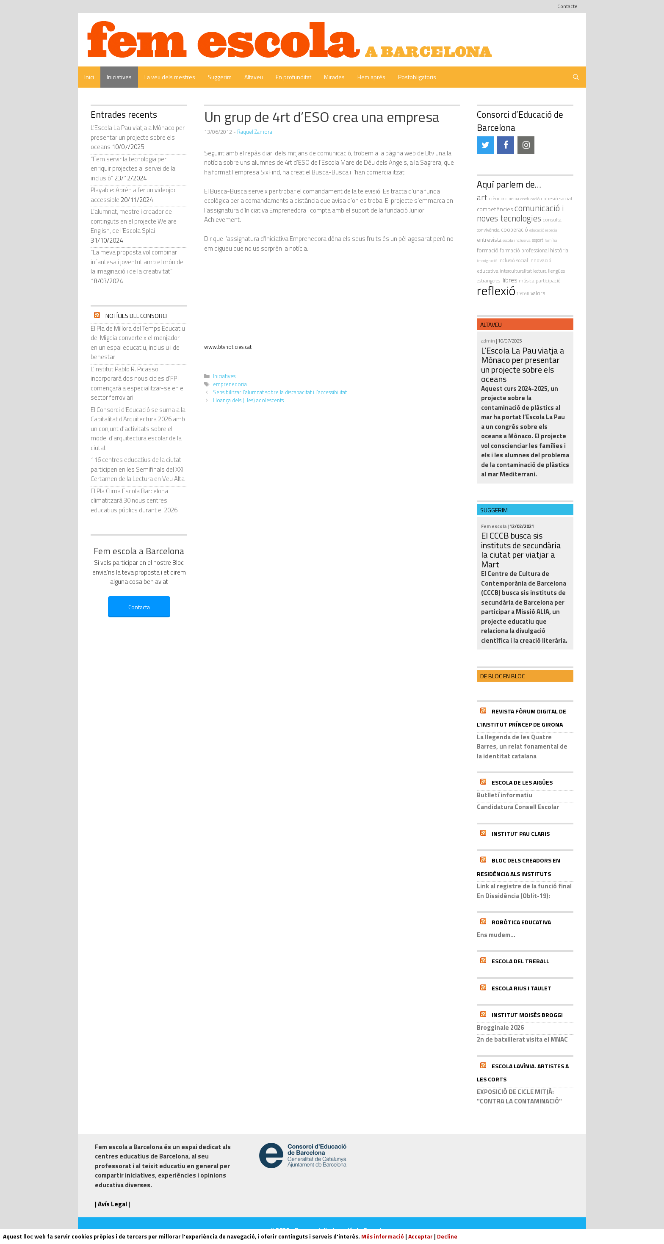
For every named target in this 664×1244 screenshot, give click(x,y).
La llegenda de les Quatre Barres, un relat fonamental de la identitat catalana (522, 746)
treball (523, 293)
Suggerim (220, 76)
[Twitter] (485, 145)
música (526, 280)
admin (488, 340)
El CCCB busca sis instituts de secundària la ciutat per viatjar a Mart (521, 550)
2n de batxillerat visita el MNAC (522, 1039)
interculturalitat (516, 270)
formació (487, 250)
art (482, 197)
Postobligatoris (417, 76)
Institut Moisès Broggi (527, 1014)
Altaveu (253, 76)
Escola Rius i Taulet (521, 988)
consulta (552, 220)
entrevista (489, 239)
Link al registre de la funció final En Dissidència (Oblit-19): (524, 891)
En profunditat (293, 76)
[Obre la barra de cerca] (576, 77)
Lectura (540, 270)
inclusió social (513, 260)
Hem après (371, 76)
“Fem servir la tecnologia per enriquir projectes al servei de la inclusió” (133, 168)
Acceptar (420, 1236)
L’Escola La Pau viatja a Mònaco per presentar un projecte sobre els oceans (138, 137)
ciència (496, 198)
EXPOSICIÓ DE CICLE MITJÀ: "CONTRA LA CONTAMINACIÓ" (519, 1096)
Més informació (382, 1236)
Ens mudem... (496, 935)
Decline (447, 1236)
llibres (509, 280)
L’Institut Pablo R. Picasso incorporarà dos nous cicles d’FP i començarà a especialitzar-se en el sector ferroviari (138, 383)
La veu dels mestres (169, 76)
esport (537, 240)
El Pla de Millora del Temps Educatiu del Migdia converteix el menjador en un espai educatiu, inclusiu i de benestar (138, 342)
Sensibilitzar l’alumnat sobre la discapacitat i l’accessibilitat (280, 392)
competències (495, 209)
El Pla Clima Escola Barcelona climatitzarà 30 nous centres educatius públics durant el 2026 (134, 500)
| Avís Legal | (112, 1204)
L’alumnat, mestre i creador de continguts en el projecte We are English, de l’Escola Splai (134, 221)
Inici (89, 76)
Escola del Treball (520, 960)
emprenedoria (230, 384)
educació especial (544, 230)
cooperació (514, 229)
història (559, 250)
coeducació (530, 198)
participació (548, 281)
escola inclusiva (517, 240)
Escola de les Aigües (522, 782)
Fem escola (493, 526)
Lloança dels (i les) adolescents (248, 400)
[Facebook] (505, 145)
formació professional (524, 250)
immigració (487, 260)
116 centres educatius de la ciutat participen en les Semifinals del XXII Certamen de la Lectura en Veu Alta (138, 469)
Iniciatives (119, 76)
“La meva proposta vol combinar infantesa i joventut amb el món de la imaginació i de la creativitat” (137, 261)
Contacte (567, 6)
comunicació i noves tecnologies (520, 213)
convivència (488, 229)
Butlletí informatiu (504, 795)
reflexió (496, 290)
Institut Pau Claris (521, 833)
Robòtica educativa (521, 922)
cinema (512, 198)
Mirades (334, 76)
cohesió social (556, 198)
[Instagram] (525, 145)
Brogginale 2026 (500, 1027)
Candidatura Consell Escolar (518, 807)
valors (538, 293)
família (551, 240)
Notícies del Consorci (136, 315)
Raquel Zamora (254, 132)
